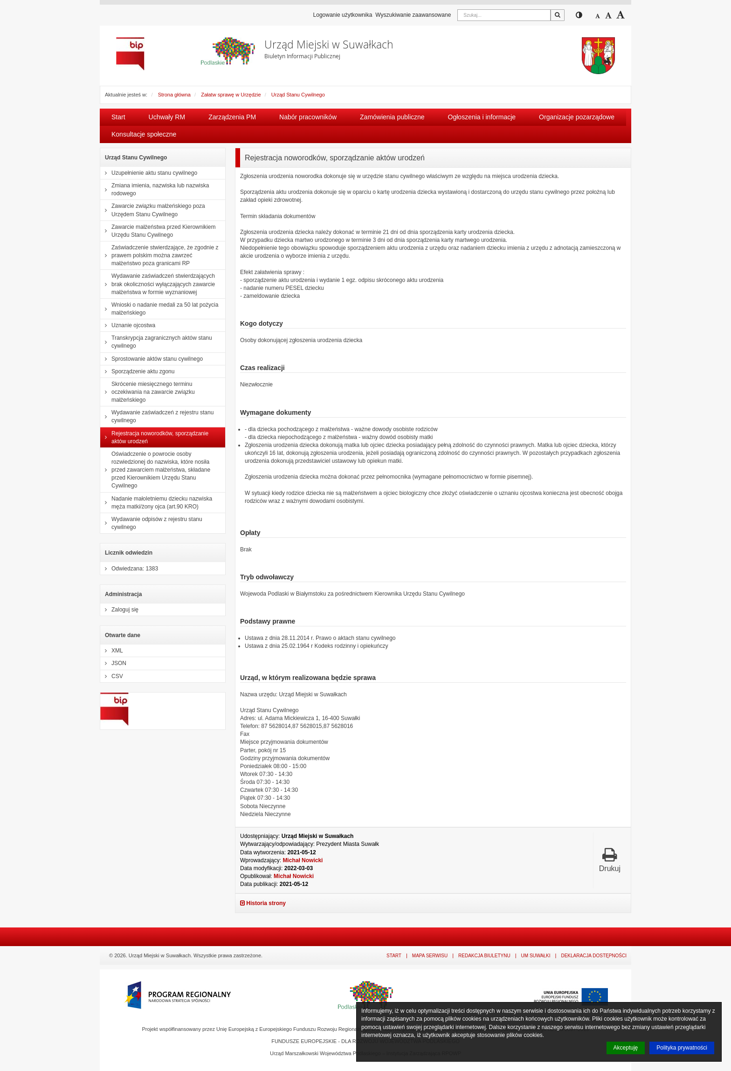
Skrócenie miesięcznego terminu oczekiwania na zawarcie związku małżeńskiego (147, 392)
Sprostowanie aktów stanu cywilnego (151, 359)
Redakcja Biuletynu (484, 955)
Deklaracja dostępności (594, 955)
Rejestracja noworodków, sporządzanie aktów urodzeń (154, 437)
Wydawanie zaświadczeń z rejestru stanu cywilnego (157, 416)
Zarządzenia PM (232, 117)
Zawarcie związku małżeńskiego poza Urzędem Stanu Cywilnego (152, 210)
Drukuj (610, 859)
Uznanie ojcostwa (127, 325)
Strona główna (174, 94)
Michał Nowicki (303, 860)
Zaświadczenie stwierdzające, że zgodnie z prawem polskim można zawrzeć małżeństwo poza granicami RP (159, 255)
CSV (111, 676)
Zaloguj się (119, 610)
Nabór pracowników (308, 117)
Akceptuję (626, 1047)
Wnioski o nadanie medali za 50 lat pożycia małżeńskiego (159, 309)
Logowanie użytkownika (342, 15)
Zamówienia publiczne (392, 117)
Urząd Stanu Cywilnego (298, 94)
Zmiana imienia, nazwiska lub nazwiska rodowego (154, 189)
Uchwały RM (167, 117)
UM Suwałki (536, 955)
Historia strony (263, 903)
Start (118, 117)
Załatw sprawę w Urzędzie (231, 94)
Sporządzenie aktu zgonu (137, 371)
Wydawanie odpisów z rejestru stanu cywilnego (151, 523)
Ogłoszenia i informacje (482, 117)
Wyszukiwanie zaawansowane (413, 15)
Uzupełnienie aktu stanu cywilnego (148, 173)
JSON (113, 663)
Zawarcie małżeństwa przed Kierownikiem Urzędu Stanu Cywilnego (157, 231)
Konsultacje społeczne (143, 134)
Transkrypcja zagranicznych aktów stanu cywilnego (156, 342)
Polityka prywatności (681, 1047)
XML (111, 651)
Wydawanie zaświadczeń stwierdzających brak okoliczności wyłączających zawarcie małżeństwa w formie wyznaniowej (157, 284)
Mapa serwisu (430, 955)
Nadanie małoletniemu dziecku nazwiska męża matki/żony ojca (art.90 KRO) (156, 503)
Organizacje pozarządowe (576, 117)
